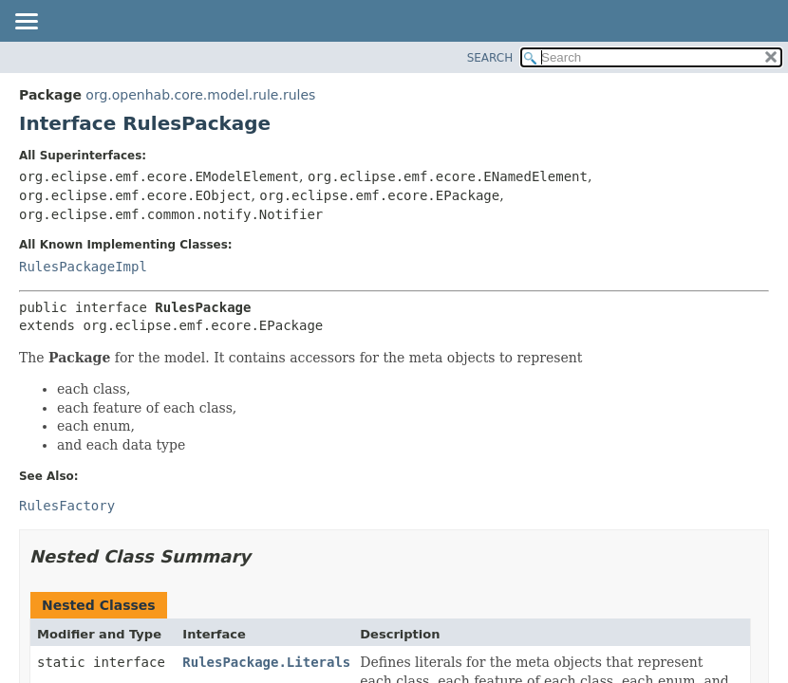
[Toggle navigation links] (25, 22)
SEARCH (490, 58)
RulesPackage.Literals (266, 662)
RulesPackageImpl (83, 266)
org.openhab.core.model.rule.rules (200, 94)
